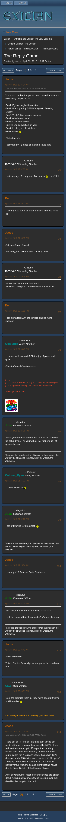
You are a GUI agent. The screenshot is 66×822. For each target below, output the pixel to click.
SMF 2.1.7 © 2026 (25, 818)
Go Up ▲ (44, 815)
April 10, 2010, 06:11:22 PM (17, 311)
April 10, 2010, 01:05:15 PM (17, 238)
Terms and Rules (31, 815)
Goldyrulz (11, 343)
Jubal (8, 425)
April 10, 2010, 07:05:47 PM (17, 349)
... (33, 70)
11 (36, 70)
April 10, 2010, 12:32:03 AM (17, 169)
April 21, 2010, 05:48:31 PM (17, 691)
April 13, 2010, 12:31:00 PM (17, 603)
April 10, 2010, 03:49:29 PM (17, 276)
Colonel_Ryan (14, 475)
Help (20, 815)
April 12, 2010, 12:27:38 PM (17, 431)
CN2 (8, 685)
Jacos (9, 79)
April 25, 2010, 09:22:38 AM (17, 731)
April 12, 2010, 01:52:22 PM (17, 519)
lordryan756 (13, 163)
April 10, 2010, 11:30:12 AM (17, 204)
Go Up (6, 794)
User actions (55, 70)
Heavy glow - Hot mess (43, 715)
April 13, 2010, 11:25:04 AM (17, 565)
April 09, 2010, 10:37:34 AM (17, 85)
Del (7, 198)
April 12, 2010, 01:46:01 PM (17, 481)
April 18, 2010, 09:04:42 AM (17, 650)
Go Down (8, 70)
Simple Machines (41, 818)
